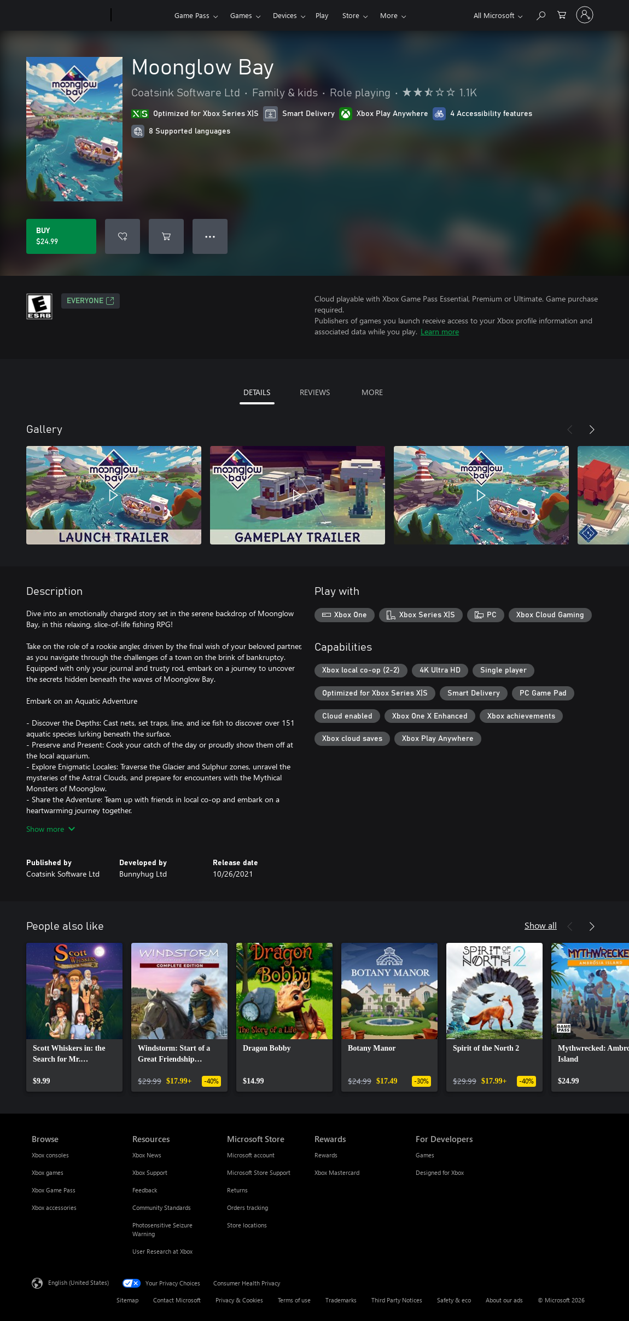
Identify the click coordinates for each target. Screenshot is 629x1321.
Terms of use (294, 1299)
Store (350, 15)
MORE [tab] (372, 392)
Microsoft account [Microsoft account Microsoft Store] (251, 1154)
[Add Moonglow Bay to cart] (166, 236)
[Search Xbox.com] (540, 14)
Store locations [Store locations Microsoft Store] (247, 1225)
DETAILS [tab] (256, 392)
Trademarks (341, 1299)
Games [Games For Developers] (425, 1154)
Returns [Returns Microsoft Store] (237, 1189)
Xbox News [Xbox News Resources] (146, 1154)
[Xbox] (141, 15)
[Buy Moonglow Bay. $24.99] (61, 236)
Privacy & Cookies (239, 1299)
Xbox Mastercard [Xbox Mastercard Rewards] (336, 1172)
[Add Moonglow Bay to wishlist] (122, 236)
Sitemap (127, 1299)
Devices (285, 15)
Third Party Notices (396, 1299)
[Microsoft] (69, 15)
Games (241, 15)
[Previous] (570, 429)
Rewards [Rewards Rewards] (325, 1154)
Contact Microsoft (177, 1299)
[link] (74, 1017)
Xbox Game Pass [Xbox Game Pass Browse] (53, 1189)
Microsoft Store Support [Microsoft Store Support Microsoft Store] (258, 1172)
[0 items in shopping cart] (561, 14)
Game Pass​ (191, 15)
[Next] (592, 429)
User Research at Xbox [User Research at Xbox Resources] (162, 1251)
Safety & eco (454, 1299)
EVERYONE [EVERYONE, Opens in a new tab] (90, 301)
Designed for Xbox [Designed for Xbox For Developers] (440, 1172)
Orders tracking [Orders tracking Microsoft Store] (247, 1207)
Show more (50, 829)
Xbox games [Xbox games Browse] (47, 1172)
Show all (541, 925)
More (389, 15)
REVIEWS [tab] (315, 392)
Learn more (440, 331)
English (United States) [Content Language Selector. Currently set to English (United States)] (78, 1282)
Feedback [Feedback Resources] (144, 1189)
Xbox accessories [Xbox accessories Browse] (54, 1207)
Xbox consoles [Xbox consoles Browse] (50, 1154)
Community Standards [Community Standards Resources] (161, 1207)
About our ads (504, 1299)
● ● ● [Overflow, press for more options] (210, 236)
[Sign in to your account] (585, 15)
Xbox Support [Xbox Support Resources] (149, 1172)
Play (322, 15)
